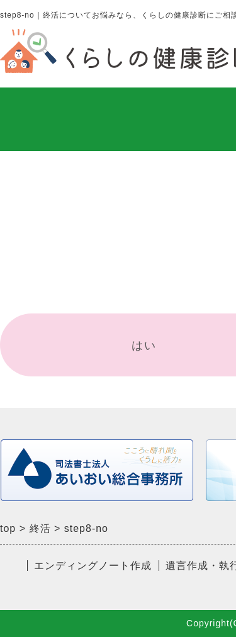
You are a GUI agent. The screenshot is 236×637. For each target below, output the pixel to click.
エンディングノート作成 (93, 565)
